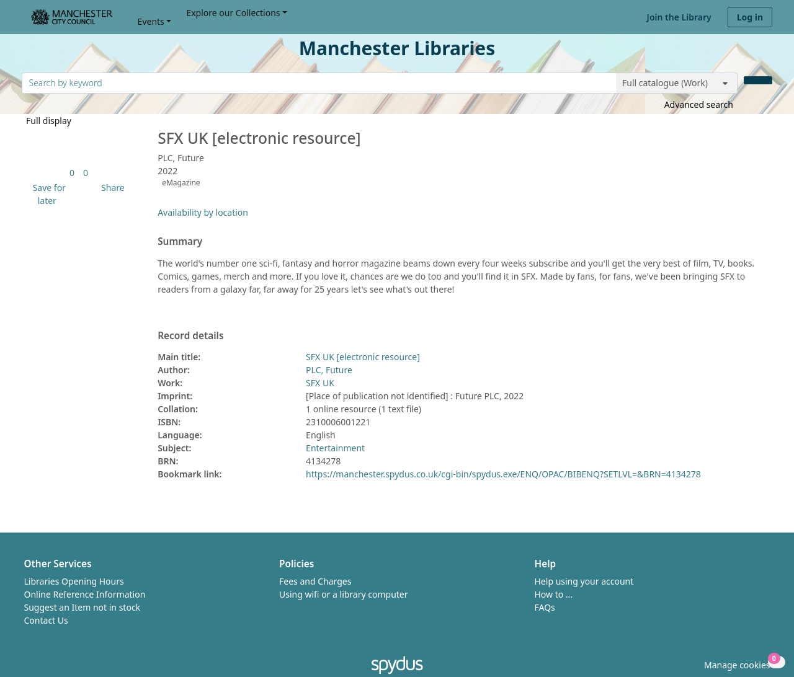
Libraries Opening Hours (74, 581)
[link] (71, 173)
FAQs (545, 607)
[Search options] (677, 83)
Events (151, 21)
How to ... (554, 594)
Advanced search (698, 104)
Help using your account (584, 581)
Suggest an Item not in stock (82, 607)
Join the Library (679, 17)
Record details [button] (190, 336)
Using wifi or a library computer (343, 594)
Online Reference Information (85, 594)
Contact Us (46, 620)
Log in (750, 17)
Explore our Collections (233, 13)
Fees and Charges (315, 581)
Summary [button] (180, 241)
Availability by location (203, 212)
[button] (47, 194)
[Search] (758, 80)
